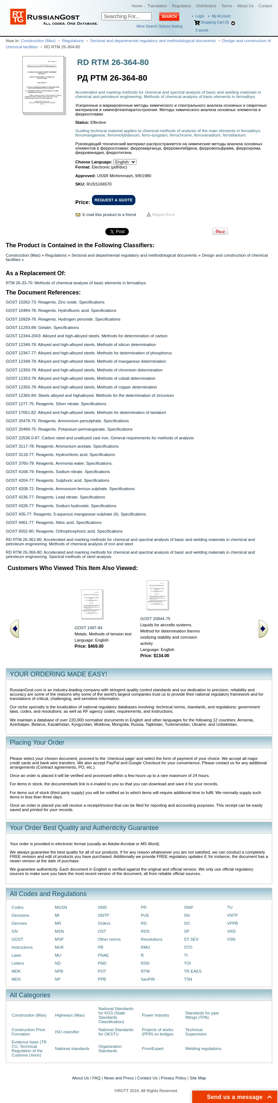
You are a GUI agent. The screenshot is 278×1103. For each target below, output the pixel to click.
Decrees (19, 923)
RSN (145, 963)
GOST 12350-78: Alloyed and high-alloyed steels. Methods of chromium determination (84, 370)
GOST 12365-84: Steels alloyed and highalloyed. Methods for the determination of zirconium (90, 395)
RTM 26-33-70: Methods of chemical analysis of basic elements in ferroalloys (76, 283)
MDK (16, 971)
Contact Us (147, 1078)
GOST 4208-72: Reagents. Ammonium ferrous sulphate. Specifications (70, 489)
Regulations (73, 40)
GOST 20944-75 (155, 618)
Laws (16, 955)
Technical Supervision (196, 1031)
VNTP (232, 915)
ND (57, 963)
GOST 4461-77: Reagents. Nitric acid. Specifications (53, 522)
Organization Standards (110, 1048)
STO (188, 947)
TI (186, 955)
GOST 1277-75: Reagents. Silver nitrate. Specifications (56, 404)
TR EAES (193, 971)
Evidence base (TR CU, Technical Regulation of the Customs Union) (29, 1048)
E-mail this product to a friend (109, 214)
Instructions (22, 947)
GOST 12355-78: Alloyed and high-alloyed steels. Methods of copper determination (81, 387)
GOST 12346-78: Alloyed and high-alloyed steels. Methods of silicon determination (81, 344)
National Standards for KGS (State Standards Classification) (116, 1015)
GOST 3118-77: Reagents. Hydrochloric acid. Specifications (60, 454)
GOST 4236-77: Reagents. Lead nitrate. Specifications (55, 497)
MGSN (61, 907)
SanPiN (148, 979)
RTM (145, 971)
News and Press (119, 1078)
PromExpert (153, 1048)
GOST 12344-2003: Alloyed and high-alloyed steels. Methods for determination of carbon (87, 336)
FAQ (96, 1078)
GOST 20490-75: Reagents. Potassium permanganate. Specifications (69, 429)
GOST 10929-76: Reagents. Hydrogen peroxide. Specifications (63, 319)
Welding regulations (203, 1048)
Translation (157, 6)
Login (199, 16)
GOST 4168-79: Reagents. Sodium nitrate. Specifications (58, 471)
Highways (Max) (69, 1015)
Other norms (109, 939)
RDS (145, 931)
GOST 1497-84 (88, 628)
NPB (59, 971)
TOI (187, 963)
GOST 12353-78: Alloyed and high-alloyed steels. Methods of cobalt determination (80, 378)
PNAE (103, 955)
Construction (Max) (38, 40)
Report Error (163, 214)
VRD (231, 931)
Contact (265, 6)
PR (144, 907)
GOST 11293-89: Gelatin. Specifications (42, 327)
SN (187, 915)
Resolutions (151, 939)
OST (102, 931)
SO (187, 923)
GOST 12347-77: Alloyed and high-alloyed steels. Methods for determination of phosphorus (89, 353)
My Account (221, 16)
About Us (245, 6)
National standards (72, 1048)
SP (186, 931)
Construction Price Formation (28, 1031)
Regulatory (181, 6)
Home (137, 6)
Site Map (198, 1078)
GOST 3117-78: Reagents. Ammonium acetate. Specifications (62, 446)
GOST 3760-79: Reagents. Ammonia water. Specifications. (59, 463)
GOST (17, 939)
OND (102, 907)
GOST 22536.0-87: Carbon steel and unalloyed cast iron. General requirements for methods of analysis (100, 438)
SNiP (188, 907)
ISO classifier (67, 1032)
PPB (102, 979)
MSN (59, 931)
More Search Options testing (159, 26)
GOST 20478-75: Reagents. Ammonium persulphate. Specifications (67, 421)
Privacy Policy (173, 1078)
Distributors (206, 6)
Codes (18, 907)
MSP (59, 939)
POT (102, 971)
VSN (231, 939)
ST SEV (191, 939)
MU (58, 955)
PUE (145, 915)
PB (100, 947)
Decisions (20, 915)
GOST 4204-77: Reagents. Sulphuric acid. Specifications (57, 480)
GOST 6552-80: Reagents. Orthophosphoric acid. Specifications (64, 531)
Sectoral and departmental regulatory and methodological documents (153, 40)
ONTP (103, 915)
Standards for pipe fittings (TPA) (202, 1015)
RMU (145, 947)
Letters (18, 963)
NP (57, 979)
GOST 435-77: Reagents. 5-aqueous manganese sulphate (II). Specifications (76, 514)
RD (144, 923)
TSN (188, 979)
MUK (59, 947)
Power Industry (155, 1015)
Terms (226, 6)
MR (58, 923)
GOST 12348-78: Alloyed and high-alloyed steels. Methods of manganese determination (86, 361)
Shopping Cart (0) (215, 22)
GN (15, 931)
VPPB (232, 923)
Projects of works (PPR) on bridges (157, 1031)
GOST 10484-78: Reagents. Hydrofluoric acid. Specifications (61, 310)
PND (102, 963)
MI (57, 915)
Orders (104, 923)
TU (229, 907)
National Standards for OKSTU (116, 1031)
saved (201, 30)
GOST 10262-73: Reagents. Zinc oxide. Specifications (55, 302)
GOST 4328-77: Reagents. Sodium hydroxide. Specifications (61, 506)
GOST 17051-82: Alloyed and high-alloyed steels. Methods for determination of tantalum (86, 412)
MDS (16, 979)
